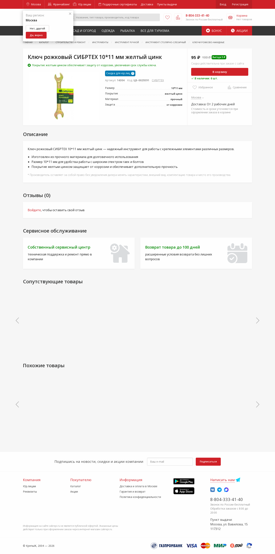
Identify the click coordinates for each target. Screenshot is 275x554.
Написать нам (222, 480)
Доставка (147, 4)
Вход (223, 4)
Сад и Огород (84, 31)
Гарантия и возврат (133, 491)
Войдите (34, 210)
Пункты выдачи (167, 4)
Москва (34, 4)
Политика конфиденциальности (140, 497)
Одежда (108, 31)
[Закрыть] (70, 14)
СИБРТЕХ (158, 80)
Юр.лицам (82, 4)
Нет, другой (37, 28)
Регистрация (240, 4)
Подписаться (208, 461)
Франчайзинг (59, 4)
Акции (239, 31)
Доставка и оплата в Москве (138, 486)
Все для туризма (155, 31)
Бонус (214, 31)
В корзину (220, 72)
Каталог (75, 486)
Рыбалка (127, 31)
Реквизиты (30, 491)
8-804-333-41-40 (226, 499)
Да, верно (36, 35)
